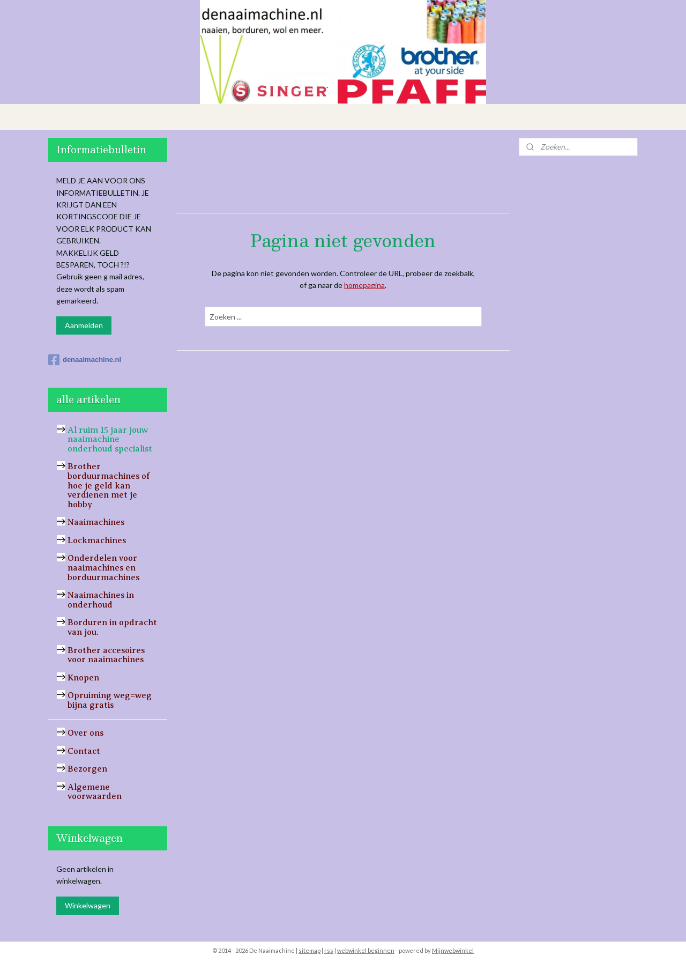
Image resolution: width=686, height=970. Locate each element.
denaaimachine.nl (84, 359)
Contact (84, 751)
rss (328, 950)
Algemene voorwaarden (95, 792)
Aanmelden (84, 325)
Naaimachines (96, 522)
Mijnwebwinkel (453, 950)
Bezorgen (87, 769)
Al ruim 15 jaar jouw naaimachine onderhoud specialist (110, 439)
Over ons (85, 733)
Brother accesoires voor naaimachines (106, 655)
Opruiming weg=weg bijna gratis (110, 700)
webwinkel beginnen (365, 950)
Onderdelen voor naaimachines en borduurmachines (103, 567)
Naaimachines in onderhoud (101, 600)
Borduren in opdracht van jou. (112, 627)
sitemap (309, 950)
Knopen (83, 678)
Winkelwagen (87, 905)
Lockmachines (97, 540)
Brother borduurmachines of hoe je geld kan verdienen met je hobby (109, 485)
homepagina (364, 285)
